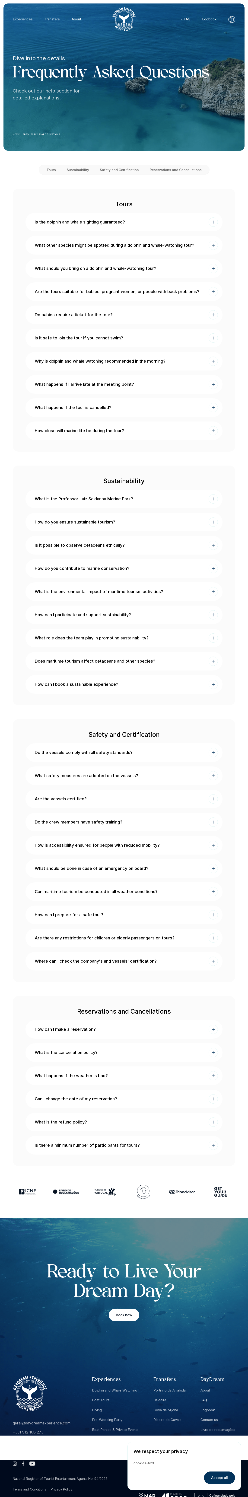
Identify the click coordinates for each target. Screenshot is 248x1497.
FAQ (187, 19)
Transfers (52, 19)
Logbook (209, 19)
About (76, 19)
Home (16, 134)
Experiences (23, 19)
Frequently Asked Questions (41, 134)
